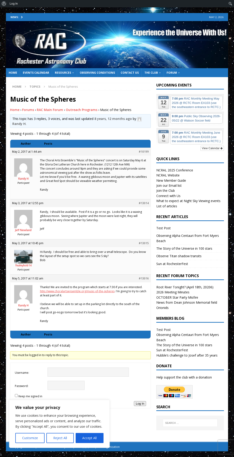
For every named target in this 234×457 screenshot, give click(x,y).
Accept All (89, 438)
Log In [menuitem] (14, 3)
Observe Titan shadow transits (179, 256)
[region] (59, 424)
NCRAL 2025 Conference (174, 170)
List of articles (166, 206)
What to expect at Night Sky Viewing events (188, 201)
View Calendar (212, 148)
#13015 (144, 243)
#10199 (144, 152)
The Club (151, 73)
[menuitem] (4, 3)
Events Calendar (36, 73)
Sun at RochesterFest (172, 264)
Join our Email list (169, 185)
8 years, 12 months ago (113, 118)
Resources (63, 73)
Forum (172, 73)
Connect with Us (168, 196)
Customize (30, 438)
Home (13, 73)
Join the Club (165, 190)
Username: (22, 373)
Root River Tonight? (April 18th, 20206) (184, 287)
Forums (28, 110)
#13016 (144, 278)
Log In (140, 403)
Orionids (162, 308)
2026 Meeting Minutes (172, 292)
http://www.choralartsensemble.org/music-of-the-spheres (77, 291)
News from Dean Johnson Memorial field (186, 302)
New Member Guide (171, 180)
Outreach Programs (81, 110)
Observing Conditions (97, 73)
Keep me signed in (30, 396)
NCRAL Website (168, 175)
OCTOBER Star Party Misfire (177, 297)
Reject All (60, 438)
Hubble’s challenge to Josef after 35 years (187, 355)
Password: (21, 386)
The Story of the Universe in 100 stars (184, 248)
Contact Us (130, 73)
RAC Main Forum (50, 110)
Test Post (163, 228)
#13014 (144, 203)
